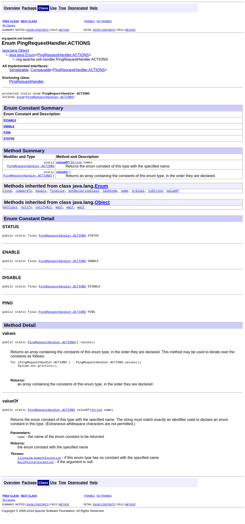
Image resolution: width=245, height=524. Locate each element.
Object (102, 205)
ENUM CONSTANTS (37, 30)
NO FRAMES (104, 21)
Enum (20, 98)
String (76, 164)
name (124, 194)
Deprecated (78, 8)
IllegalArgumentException (39, 467)
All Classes (9, 25)
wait (59, 211)
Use (53, 8)
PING (7, 134)
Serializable (19, 70)
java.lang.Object (15, 50)
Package (29, 8)
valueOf (62, 164)
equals (40, 194)
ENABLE (8, 128)
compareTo (24, 194)
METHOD (64, 30)
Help (94, 8)
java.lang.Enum (22, 55)
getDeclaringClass (83, 194)
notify (26, 211)
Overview (12, 8)
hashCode (110, 194)
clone (7, 194)
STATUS (8, 140)
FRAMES (89, 21)
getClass (10, 211)
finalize (57, 194)
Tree (62, 8)
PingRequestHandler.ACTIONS (63, 55)
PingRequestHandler (26, 82)
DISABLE (9, 121)
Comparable (41, 70)
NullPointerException (35, 472)
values (61, 174)
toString (155, 194)
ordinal (138, 194)
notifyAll (43, 211)
